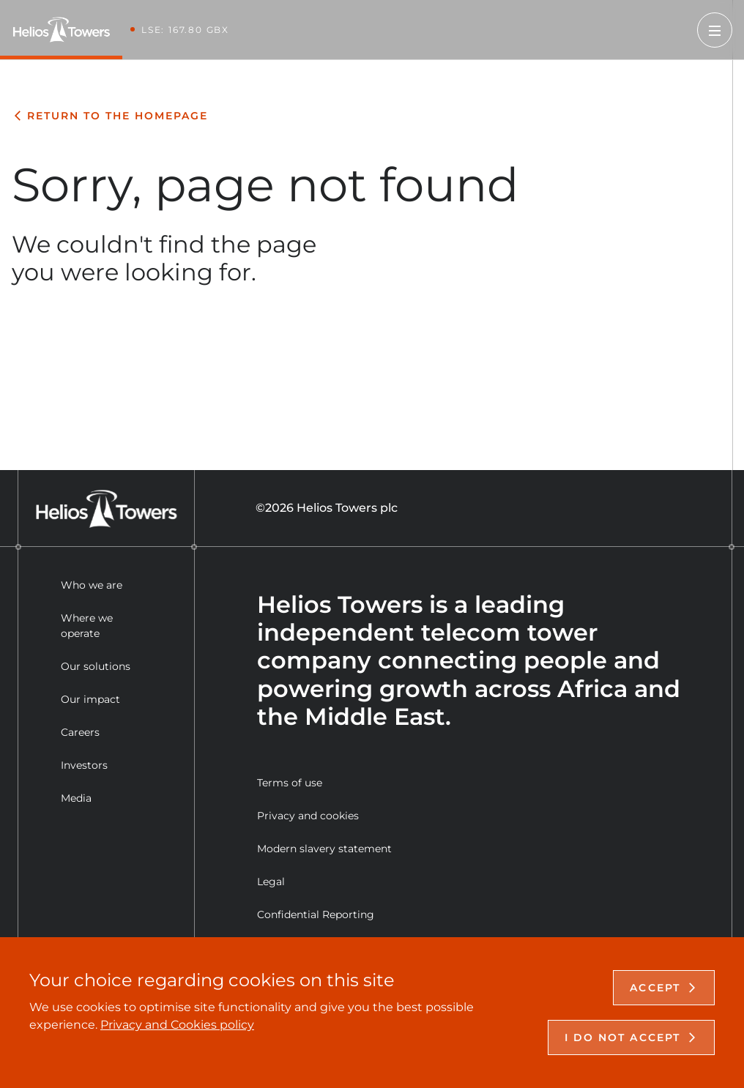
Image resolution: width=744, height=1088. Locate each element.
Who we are (91, 585)
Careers (80, 732)
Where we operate (87, 625)
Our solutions (95, 666)
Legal (271, 881)
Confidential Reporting (315, 914)
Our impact (90, 699)
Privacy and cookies (308, 815)
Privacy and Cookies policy (177, 1025)
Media (76, 798)
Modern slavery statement (324, 848)
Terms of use (289, 782)
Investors (84, 765)
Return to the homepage (110, 116)
